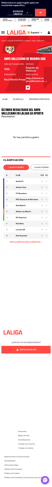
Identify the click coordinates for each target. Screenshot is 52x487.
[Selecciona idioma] (35, 32)
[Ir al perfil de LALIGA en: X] (28, 87)
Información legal (11, 465)
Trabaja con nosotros (26, 444)
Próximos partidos (39, 99)
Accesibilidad (9, 461)
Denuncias (22, 431)
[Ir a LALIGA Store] (26, 26)
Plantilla (18, 99)
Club (4, 99)
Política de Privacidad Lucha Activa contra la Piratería (26, 477)
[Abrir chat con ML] (45, 480)
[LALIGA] (16, 32)
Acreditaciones (24, 440)
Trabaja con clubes (25, 448)
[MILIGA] (48, 32)
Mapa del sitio (23, 435)
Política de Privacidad (13, 469)
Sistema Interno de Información (16, 457)
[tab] (16, 167)
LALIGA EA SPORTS (16, 167)
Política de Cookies (12, 473)
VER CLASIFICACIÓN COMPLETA (26, 242)
